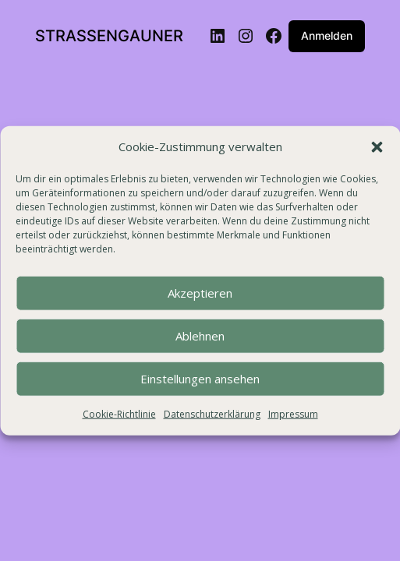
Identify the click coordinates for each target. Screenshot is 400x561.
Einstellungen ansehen (200, 378)
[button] (376, 147)
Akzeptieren (200, 293)
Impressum (293, 414)
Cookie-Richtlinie (119, 414)
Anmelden (326, 35)
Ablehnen (200, 336)
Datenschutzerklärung (212, 414)
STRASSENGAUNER (109, 35)
